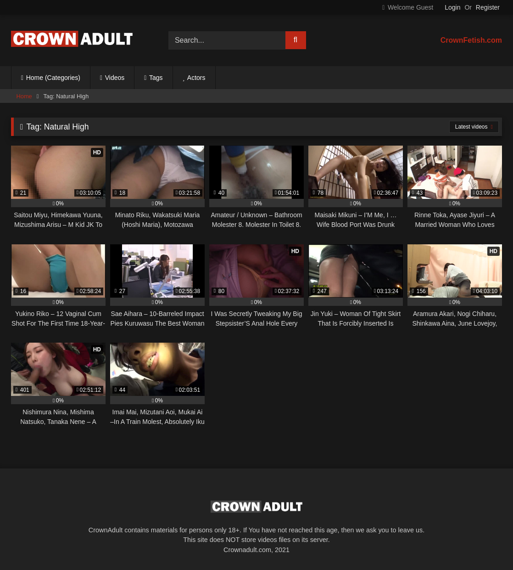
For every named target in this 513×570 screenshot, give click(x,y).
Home (24, 96)
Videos (115, 77)
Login (452, 7)
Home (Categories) (53, 77)
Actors (196, 77)
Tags (156, 77)
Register (488, 7)
